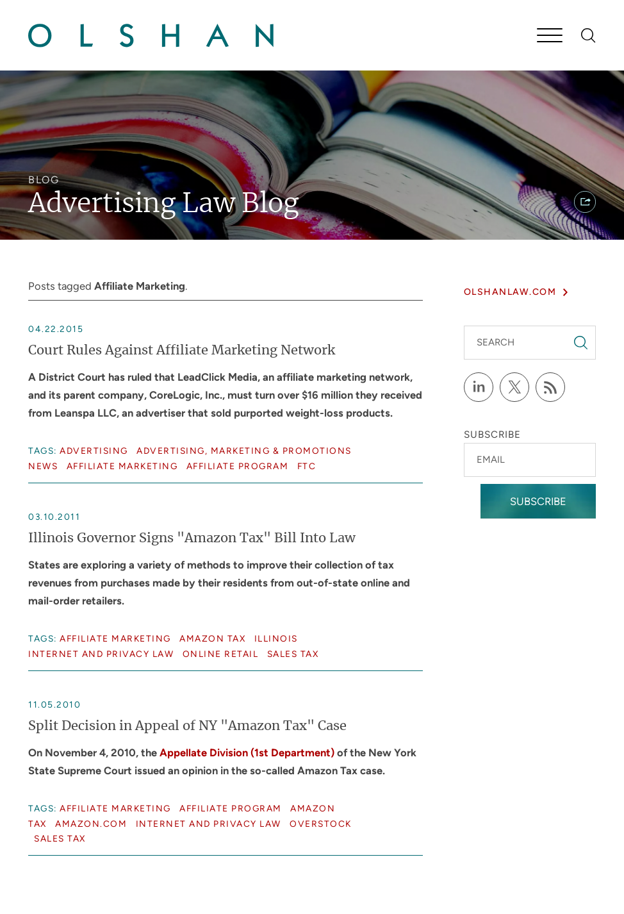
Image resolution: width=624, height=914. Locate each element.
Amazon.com (91, 823)
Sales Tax (293, 654)
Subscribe (538, 501)
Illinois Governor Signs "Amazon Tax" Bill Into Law (192, 538)
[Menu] (549, 36)
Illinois (276, 638)
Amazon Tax (212, 638)
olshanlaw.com (510, 292)
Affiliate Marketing (122, 466)
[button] (585, 202)
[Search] (588, 35)
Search (495, 342)
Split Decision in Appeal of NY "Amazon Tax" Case (187, 726)
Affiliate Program (237, 466)
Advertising (94, 450)
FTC (306, 466)
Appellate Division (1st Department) (247, 752)
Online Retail (221, 654)
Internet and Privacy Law (101, 654)
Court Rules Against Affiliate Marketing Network (181, 350)
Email (491, 459)
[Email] (530, 460)
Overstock (321, 823)
